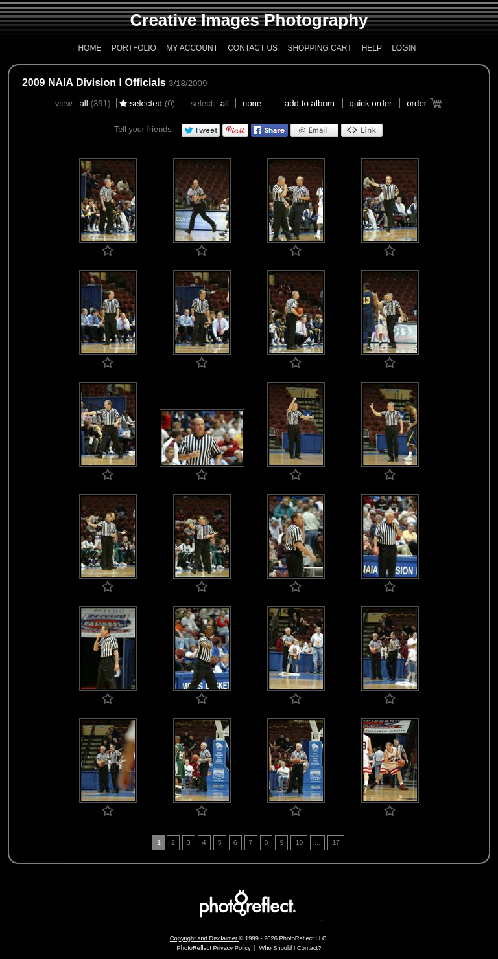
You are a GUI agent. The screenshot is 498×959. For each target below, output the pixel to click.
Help (372, 47)
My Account (192, 47)
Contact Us (253, 47)
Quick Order (371, 103)
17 (336, 842)
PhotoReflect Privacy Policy (214, 948)
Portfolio (134, 47)
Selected (146, 103)
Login (404, 47)
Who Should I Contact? (290, 948)
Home (89, 47)
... (317, 842)
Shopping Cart (319, 47)
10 (299, 842)
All (83, 103)
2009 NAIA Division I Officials (94, 82)
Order (417, 103)
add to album (310, 103)
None (252, 103)
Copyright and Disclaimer (204, 938)
